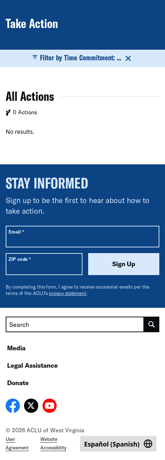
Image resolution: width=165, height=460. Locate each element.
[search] (151, 324)
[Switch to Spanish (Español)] (118, 443)
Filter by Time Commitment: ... (83, 58)
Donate (18, 383)
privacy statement (67, 293)
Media (16, 348)
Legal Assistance (32, 365)
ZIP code (19, 259)
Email (16, 232)
